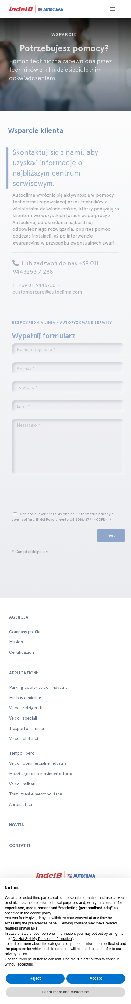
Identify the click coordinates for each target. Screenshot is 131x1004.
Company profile (25, 631)
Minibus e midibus (25, 697)
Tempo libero (22, 753)
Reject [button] (35, 978)
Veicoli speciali (23, 718)
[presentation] (60, 493)
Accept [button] (96, 978)
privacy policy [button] (16, 954)
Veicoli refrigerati (25, 707)
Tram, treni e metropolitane (35, 793)
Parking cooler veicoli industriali (39, 687)
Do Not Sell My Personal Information (42, 939)
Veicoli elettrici (23, 738)
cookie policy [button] (40, 913)
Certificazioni (22, 652)
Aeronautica (20, 804)
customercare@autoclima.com (45, 292)
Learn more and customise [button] (65, 992)
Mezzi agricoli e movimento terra (40, 773)
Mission (16, 641)
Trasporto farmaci (26, 728)
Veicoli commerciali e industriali (39, 763)
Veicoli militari (22, 783)
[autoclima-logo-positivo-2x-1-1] (36, 5)
